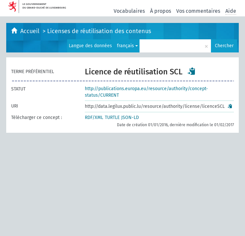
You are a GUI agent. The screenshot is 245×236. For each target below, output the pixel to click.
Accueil (30, 31)
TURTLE (112, 117)
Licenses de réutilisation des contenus (99, 31)
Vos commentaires (198, 11)
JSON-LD (130, 117)
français (127, 46)
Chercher (224, 46)
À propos (160, 11)
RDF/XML (94, 117)
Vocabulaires (129, 11)
